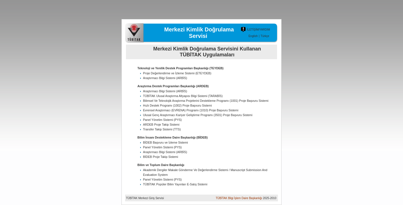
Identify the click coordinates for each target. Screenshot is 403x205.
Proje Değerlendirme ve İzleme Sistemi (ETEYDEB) (177, 73)
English (253, 36)
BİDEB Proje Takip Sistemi (160, 156)
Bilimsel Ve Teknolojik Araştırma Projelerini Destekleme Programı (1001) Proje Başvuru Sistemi (205, 100)
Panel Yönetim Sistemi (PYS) (162, 119)
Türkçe (265, 36)
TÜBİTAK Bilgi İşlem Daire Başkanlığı (239, 198)
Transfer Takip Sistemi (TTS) (162, 129)
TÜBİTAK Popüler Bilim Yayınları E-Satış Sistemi (175, 184)
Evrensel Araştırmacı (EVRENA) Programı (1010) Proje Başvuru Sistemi (190, 110)
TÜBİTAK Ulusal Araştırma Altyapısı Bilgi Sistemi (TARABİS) (182, 96)
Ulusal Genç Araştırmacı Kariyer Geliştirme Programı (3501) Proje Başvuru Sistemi (197, 115)
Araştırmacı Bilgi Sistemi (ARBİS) (165, 78)
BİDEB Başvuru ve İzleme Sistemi (165, 142)
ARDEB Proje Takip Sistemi (161, 124)
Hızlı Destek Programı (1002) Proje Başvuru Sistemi (177, 105)
